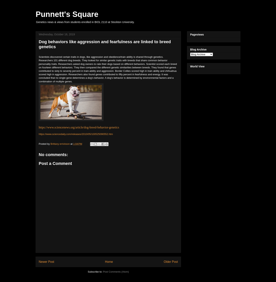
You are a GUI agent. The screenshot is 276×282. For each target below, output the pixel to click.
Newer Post (46, 261)
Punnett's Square (67, 14)
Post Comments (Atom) (116, 271)
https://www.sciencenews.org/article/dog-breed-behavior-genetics (79, 127)
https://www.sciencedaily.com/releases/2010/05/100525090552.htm (76, 134)
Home (109, 261)
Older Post (171, 261)
